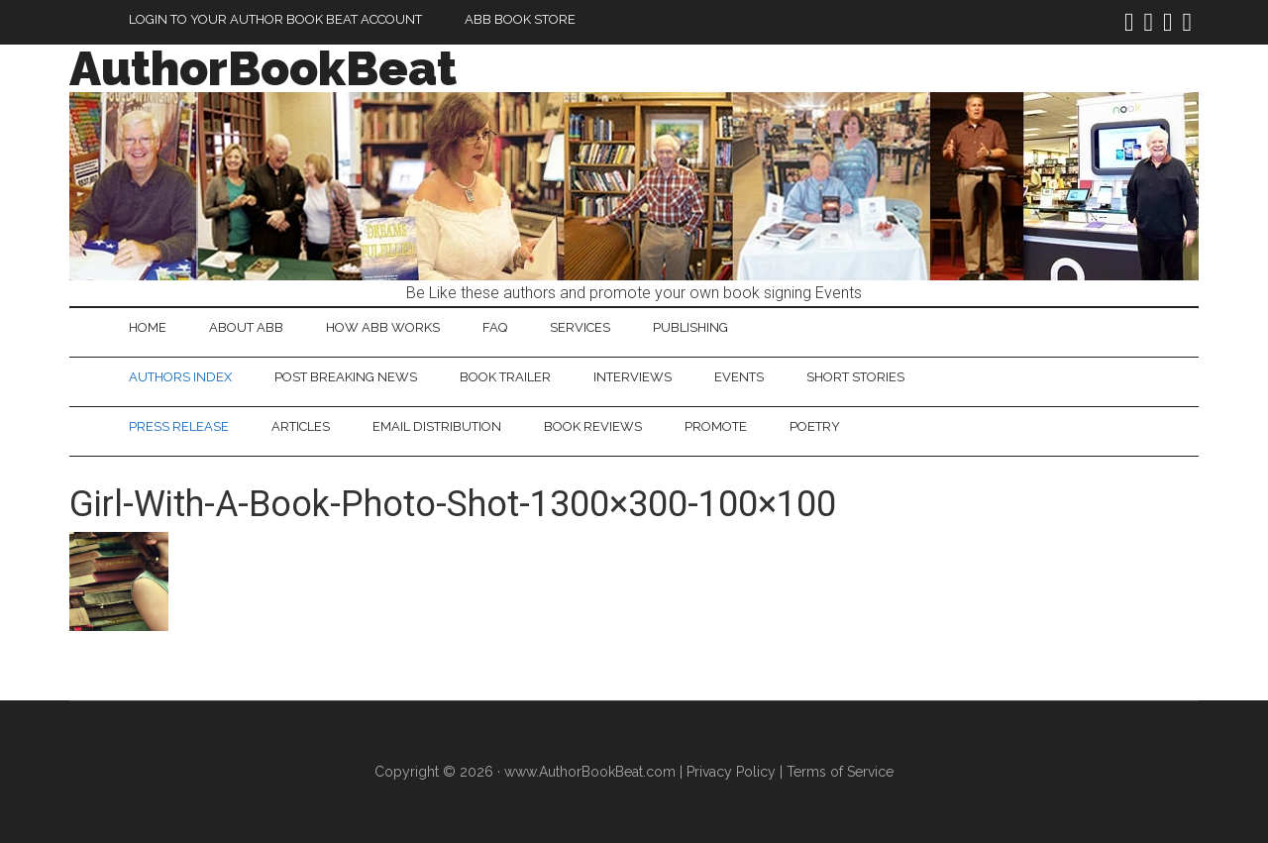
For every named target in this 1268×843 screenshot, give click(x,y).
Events (739, 376)
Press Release (179, 426)
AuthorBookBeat (263, 68)
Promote (716, 426)
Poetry (815, 426)
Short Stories (855, 376)
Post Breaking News (345, 376)
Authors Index (180, 376)
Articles (300, 426)
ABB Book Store (520, 19)
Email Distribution (436, 426)
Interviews (632, 376)
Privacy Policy (731, 772)
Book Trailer (505, 376)
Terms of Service (840, 772)
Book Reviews (593, 426)
